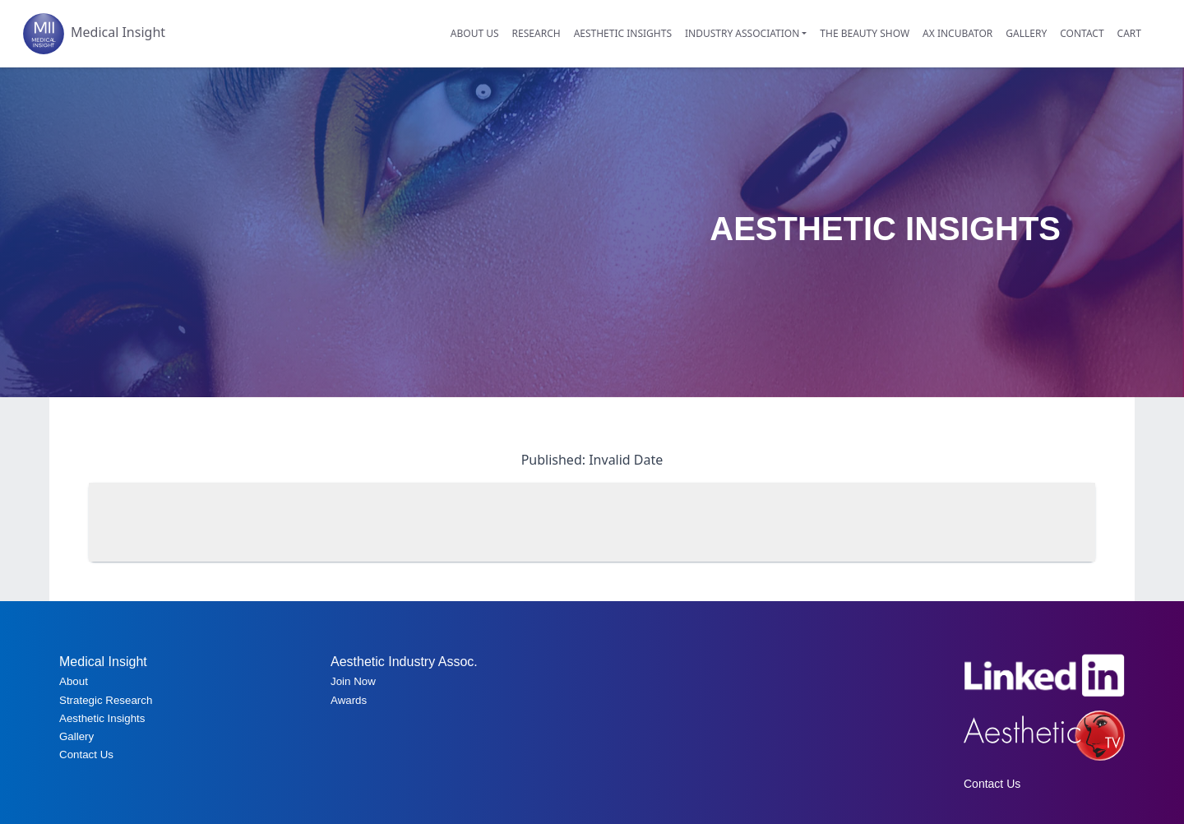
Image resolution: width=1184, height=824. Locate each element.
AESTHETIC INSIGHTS (623, 33)
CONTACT (1081, 33)
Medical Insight (94, 33)
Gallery (76, 736)
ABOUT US (475, 33)
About (73, 681)
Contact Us (86, 754)
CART (1129, 33)
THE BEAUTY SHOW (864, 33)
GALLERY (1026, 33)
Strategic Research (105, 700)
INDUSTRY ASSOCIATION (742, 33)
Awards (349, 700)
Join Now (353, 681)
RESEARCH (536, 33)
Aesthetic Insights (102, 718)
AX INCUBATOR (957, 33)
